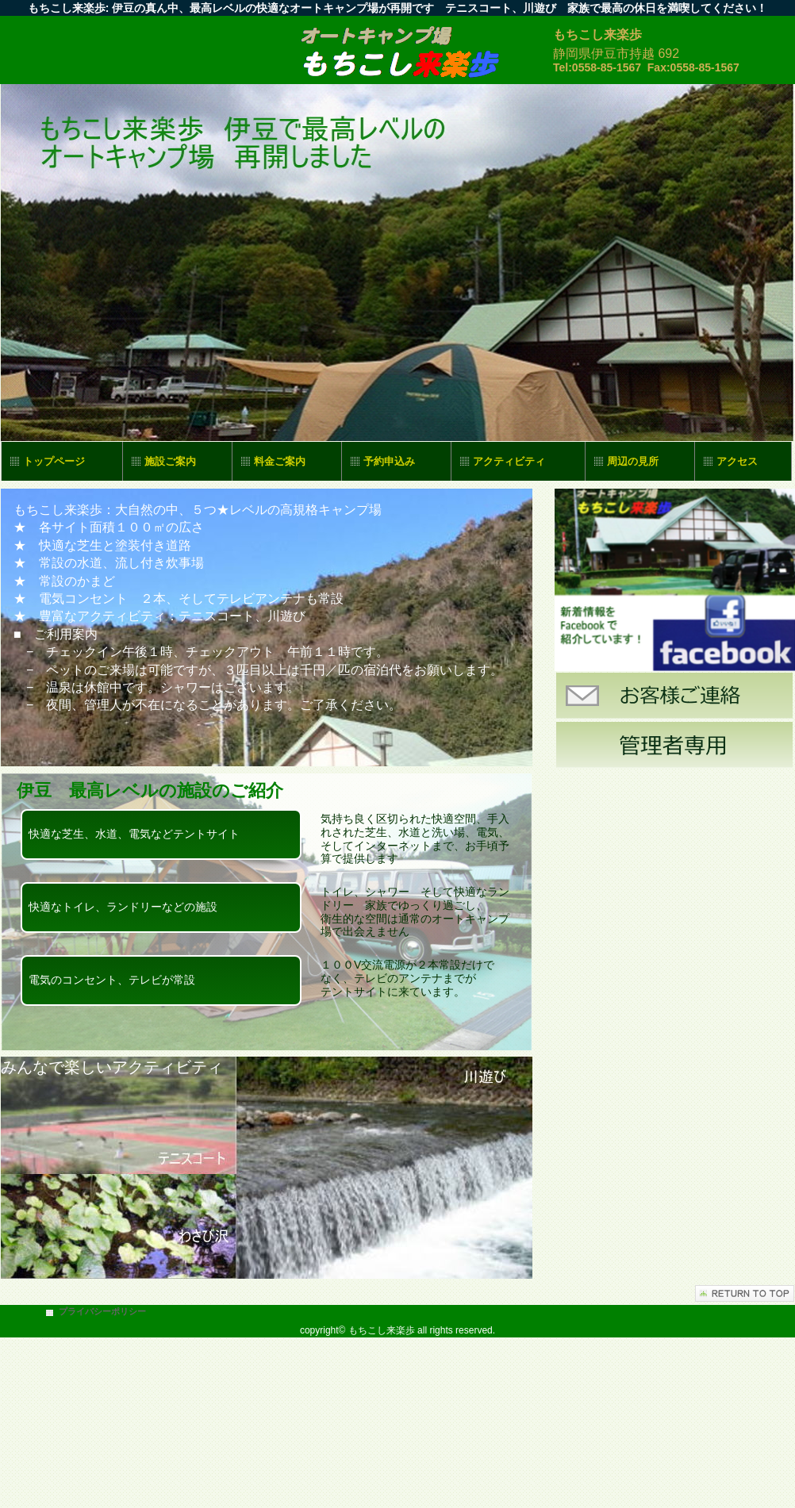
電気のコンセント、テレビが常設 (112, 979)
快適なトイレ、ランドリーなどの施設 (123, 906)
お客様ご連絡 (674, 696)
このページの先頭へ (744, 1293)
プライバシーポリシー (102, 1311)
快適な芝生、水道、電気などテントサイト (134, 833)
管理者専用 (674, 745)
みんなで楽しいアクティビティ (112, 1067)
